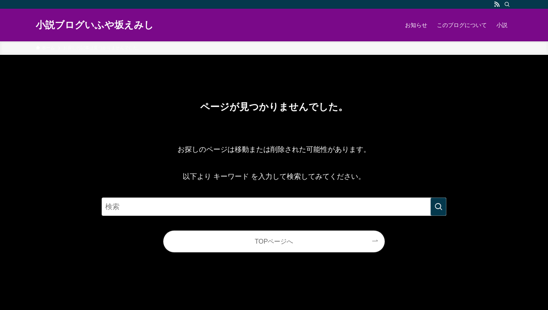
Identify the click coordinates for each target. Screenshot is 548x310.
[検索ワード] (274, 207)
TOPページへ (274, 241)
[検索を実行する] (438, 207)
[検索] (507, 4)
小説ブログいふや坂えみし (95, 25)
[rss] (497, 4)
